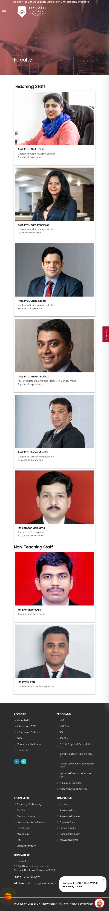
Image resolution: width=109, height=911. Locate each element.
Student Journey (26, 816)
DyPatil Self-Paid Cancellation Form (76, 775)
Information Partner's (28, 732)
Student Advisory (26, 846)
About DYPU (23, 720)
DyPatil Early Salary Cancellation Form (77, 765)
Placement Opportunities (73, 789)
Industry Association (71, 783)
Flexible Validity (68, 828)
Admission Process (70, 816)
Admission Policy (69, 810)
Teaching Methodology (30, 804)
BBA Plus (64, 738)
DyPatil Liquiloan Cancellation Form (76, 755)
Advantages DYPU (27, 726)
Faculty (21, 810)
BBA (61, 732)
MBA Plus (64, 726)
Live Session (23, 828)
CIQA (20, 738)
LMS (19, 840)
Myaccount (23, 834)
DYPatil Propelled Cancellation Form (76, 746)
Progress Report (68, 822)
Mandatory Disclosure (29, 744)
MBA (62, 720)
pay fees (64, 804)
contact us (23, 861)
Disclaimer (23, 750)
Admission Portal (69, 840)
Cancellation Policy (70, 834)
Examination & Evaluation (31, 822)
